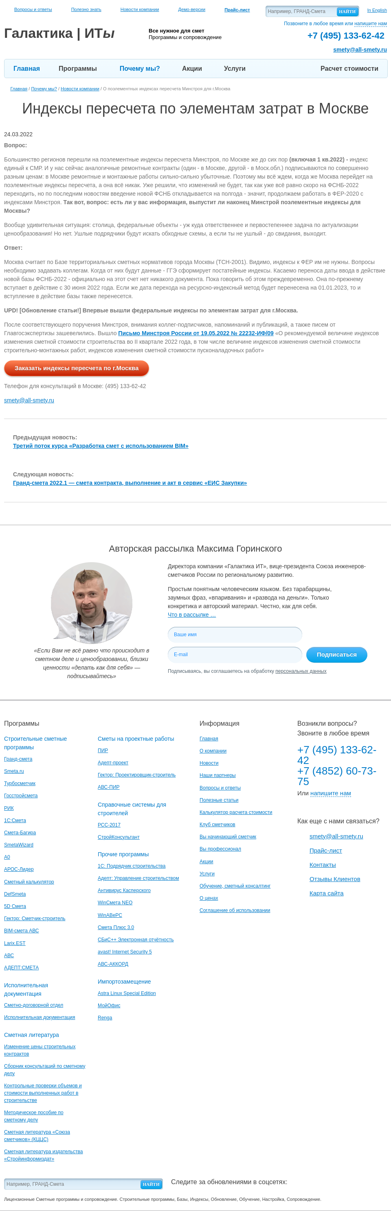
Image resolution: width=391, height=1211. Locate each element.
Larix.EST (15, 943)
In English (377, 10)
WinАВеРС (110, 915)
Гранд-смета (18, 759)
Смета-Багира (20, 833)
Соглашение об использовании (235, 910)
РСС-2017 (109, 825)
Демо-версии (191, 9)
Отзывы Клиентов (335, 878)
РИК (9, 808)
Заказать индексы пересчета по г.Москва (76, 367)
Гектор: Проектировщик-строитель (137, 775)
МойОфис (109, 1005)
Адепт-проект (113, 763)
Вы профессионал (220, 849)
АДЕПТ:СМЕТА (21, 968)
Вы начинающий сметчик (228, 837)
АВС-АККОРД (113, 964)
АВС (9, 955)
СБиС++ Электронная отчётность (136, 940)
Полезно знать (86, 9)
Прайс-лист (326, 850)
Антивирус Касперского (124, 890)
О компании (213, 751)
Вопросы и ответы (33, 9)
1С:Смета (15, 820)
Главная (26, 68)
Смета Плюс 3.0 (116, 927)
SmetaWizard (18, 845)
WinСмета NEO (115, 903)
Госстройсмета (20, 796)
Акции (192, 68)
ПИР (103, 750)
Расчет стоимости (349, 68)
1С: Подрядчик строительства (131, 866)
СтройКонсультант (119, 837)
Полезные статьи (219, 800)
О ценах (209, 898)
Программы (78, 68)
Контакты (323, 864)
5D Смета (15, 906)
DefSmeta (15, 894)
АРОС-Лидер (19, 869)
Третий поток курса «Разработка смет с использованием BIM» (101, 446)
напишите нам (370, 23)
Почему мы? (140, 68)
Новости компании (140, 9)
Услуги (235, 68)
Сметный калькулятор (29, 882)
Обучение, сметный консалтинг (235, 886)
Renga (105, 1018)
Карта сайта (327, 893)
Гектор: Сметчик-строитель (34, 918)
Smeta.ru (14, 771)
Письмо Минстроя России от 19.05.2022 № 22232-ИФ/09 (196, 333)
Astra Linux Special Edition (127, 993)
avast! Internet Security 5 (125, 952)
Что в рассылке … (192, 614)
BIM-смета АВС (21, 931)
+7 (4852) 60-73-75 (336, 776)
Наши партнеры (218, 775)
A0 (7, 857)
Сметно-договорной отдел (33, 1005)
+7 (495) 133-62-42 (336, 755)
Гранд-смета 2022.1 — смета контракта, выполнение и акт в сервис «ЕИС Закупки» (130, 483)
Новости (209, 763)
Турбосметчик (19, 783)
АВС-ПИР (109, 787)
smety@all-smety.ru (360, 49)
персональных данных (300, 671)
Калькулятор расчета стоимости (236, 812)
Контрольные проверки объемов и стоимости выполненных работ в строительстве (43, 1093)
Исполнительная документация (39, 1017)
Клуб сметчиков (217, 824)
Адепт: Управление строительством (138, 878)
